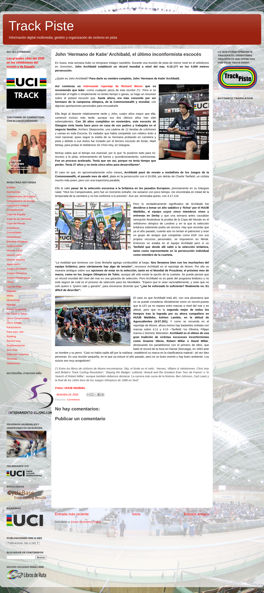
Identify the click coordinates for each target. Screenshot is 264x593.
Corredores (73, 399)
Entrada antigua (196, 514)
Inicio (136, 514)
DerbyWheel (14, 237)
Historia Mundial (16, 259)
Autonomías (13, 191)
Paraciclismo (14, 327)
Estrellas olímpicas (17, 241)
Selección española (18, 354)
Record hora (14, 341)
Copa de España (16, 214)
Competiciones (15, 209)
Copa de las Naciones (19, 218)
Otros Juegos (14, 322)
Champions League (18, 205)
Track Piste (41, 25)
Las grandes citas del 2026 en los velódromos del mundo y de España (25, 62)
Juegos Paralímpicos (18, 277)
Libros (10, 282)
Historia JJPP (14, 255)
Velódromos (13, 363)
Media (10, 295)
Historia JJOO (14, 250)
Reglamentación (16, 345)
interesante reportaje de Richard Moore (112, 86)
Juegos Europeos (16, 268)
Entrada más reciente (72, 514)
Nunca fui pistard (16, 309)
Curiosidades (14, 232)
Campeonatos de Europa (21, 201)
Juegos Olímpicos (17, 273)
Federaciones (14, 246)
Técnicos (12, 358)
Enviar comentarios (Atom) (86, 521)
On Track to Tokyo (17, 313)
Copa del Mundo (16, 223)
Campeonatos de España (21, 196)
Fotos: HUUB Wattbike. (70, 387)
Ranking (11, 336)
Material (11, 291)
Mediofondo (13, 300)
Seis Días (12, 350)
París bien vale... (16, 331)
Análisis (11, 187)
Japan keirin (13, 264)
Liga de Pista (14, 286)
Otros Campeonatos (18, 318)
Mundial (11, 304)
